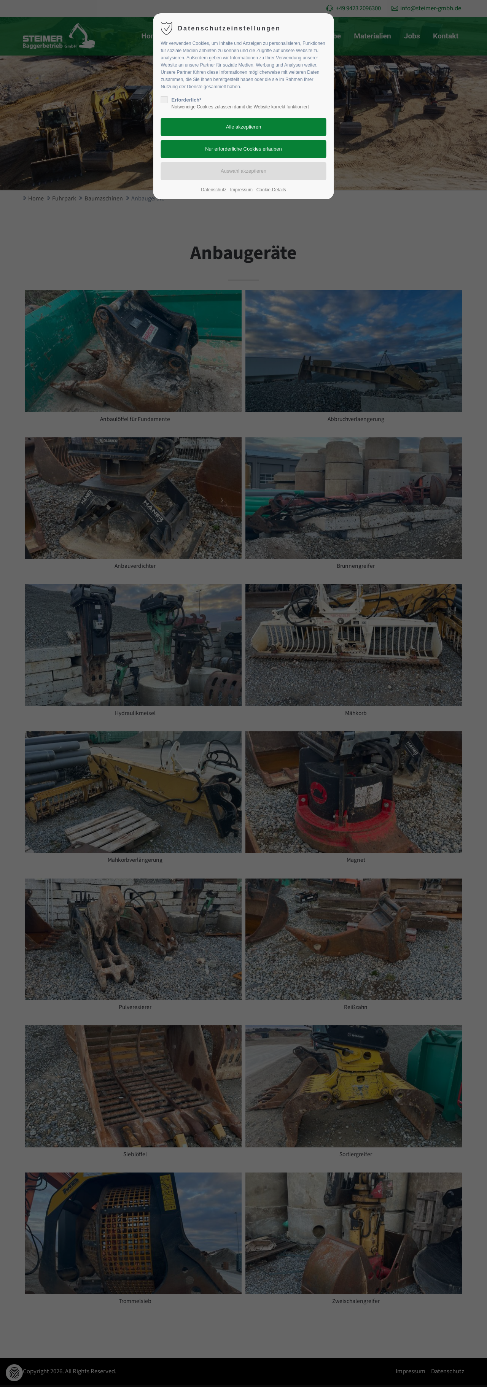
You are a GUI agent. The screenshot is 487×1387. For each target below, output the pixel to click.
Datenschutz (213, 189)
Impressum (241, 189)
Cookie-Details (271, 189)
